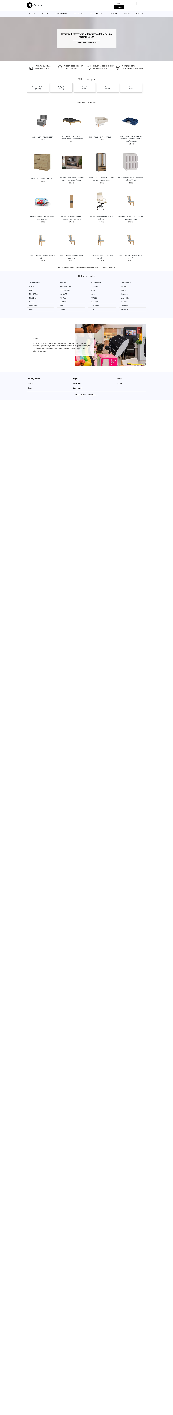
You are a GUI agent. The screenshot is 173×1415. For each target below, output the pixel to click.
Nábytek (32, 13)
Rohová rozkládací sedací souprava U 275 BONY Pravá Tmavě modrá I (131, 139)
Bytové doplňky (61, 13)
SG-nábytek (95, 302)
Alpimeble (125, 298)
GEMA (93, 310)
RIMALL (63, 298)
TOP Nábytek (126, 282)
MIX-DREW (33, 294)
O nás (119, 379)
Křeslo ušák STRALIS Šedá (42, 137)
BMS (31, 290)
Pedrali (124, 302)
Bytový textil (79, 13)
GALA (31, 302)
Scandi (62, 310)
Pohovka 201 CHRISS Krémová (101, 137)
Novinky (31, 383)
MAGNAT (63, 294)
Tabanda (124, 306)
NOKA (93, 290)
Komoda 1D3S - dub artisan (42, 178)
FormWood (95, 306)
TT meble (94, 286)
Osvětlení (139, 13)
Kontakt (120, 383)
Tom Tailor (63, 282)
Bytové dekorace (97, 13)
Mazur (123, 290)
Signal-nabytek (96, 282)
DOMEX (124, 286)
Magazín (76, 379)
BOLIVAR (63, 302)
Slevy (30, 388)
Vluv (30, 310)
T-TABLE (94, 298)
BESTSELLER (65, 290)
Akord (93, 294)
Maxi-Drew (33, 298)
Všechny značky (34, 379)
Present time (34, 306)
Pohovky (113, 13)
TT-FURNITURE (66, 286)
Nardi (62, 306)
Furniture (124, 294)
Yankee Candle (34, 282)
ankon (31, 286)
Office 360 (125, 310)
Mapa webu (77, 383)
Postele (127, 13)
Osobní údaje (77, 388)
